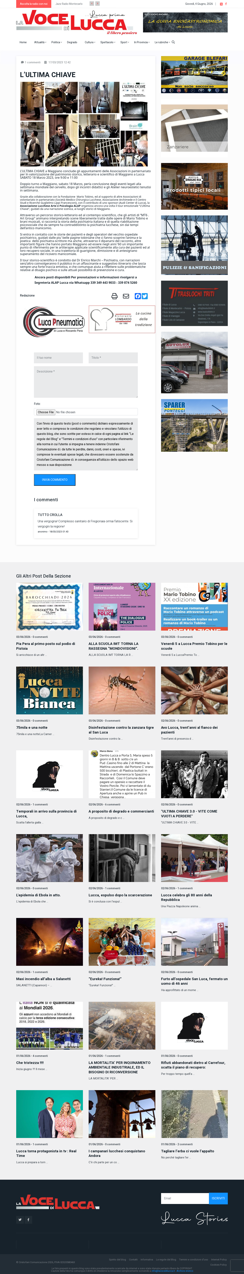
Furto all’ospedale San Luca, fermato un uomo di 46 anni (193, 980)
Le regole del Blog (166, 1258)
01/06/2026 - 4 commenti (31, 1055)
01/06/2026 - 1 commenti (104, 1055)
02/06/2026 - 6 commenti (104, 804)
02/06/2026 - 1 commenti (31, 804)
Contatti (133, 1258)
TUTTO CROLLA (50, 515)
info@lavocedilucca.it (163, 1270)
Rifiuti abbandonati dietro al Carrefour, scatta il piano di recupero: (194, 1064)
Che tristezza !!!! (30, 1062)
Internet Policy (219, 1258)
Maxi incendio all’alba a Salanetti (44, 978)
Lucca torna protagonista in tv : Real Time (47, 1152)
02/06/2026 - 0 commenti (176, 721)
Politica (56, 42)
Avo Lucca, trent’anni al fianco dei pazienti (190, 730)
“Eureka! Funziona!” (106, 978)
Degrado (72, 42)
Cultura (90, 42)
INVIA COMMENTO (54, 480)
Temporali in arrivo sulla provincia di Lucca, (48, 813)
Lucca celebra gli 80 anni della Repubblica (187, 897)
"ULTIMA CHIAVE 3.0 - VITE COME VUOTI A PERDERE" (190, 813)
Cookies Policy (218, 1263)
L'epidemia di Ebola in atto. (39, 894)
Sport (124, 42)
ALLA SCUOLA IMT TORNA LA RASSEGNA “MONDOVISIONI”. (115, 646)
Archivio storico (185, 1270)
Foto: (37, 404)
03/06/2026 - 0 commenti (31, 637)
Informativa (147, 1258)
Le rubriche (162, 42)
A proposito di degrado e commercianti (111, 813)
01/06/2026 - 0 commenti (176, 1055)
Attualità (40, 42)
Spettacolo (107, 42)
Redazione (27, 295)
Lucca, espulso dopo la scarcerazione (122, 894)
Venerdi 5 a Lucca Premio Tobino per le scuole (193, 646)
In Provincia (142, 42)
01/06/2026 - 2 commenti (176, 1143)
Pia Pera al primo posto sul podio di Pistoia (47, 646)
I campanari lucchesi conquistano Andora (118, 1152)
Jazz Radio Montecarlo (69, 4)
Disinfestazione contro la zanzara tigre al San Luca (118, 730)
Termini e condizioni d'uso (193, 1258)
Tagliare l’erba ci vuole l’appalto (189, 1150)
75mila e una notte (32, 727)
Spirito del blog (117, 1258)
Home (23, 42)
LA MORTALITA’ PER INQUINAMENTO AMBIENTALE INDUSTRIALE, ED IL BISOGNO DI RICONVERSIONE (121, 1066)
